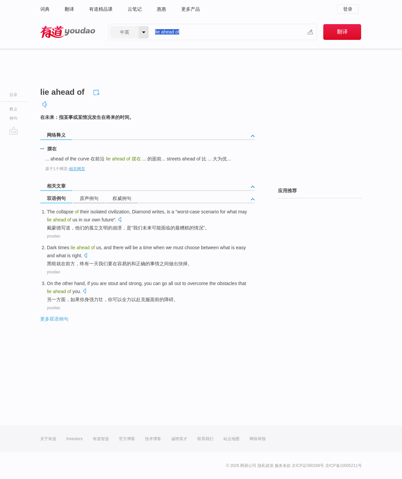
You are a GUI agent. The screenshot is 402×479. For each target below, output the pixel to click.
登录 (347, 9)
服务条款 (283, 465)
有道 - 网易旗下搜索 (67, 32)
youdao (53, 236)
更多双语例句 (54, 319)
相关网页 (77, 168)
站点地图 (231, 438)
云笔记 (135, 9)
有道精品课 (101, 9)
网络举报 (258, 438)
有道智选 (101, 438)
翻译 (69, 9)
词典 (45, 9)
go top (13, 131)
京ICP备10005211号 (343, 465)
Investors (74, 438)
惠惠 (161, 9)
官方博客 (127, 438)
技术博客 (153, 438)
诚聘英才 (179, 438)
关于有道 (48, 438)
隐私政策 (266, 465)
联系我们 (205, 438)
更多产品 (190, 9)
